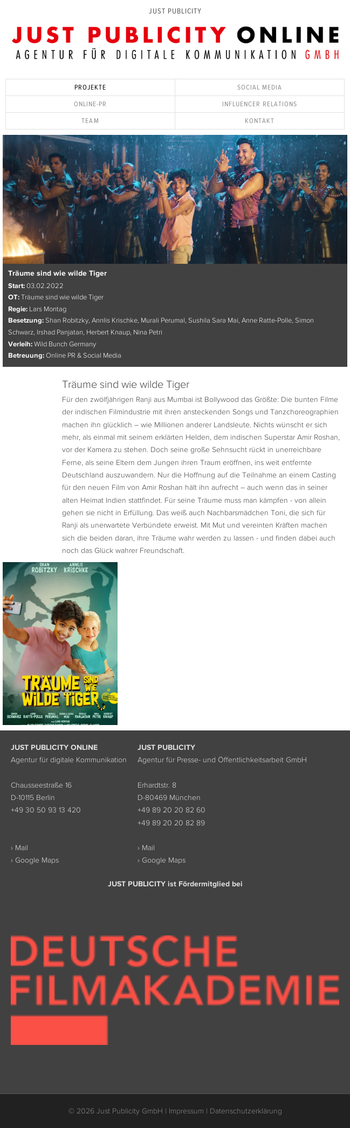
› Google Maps (35, 860)
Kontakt (259, 121)
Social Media (259, 87)
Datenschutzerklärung (246, 1110)
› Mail (19, 847)
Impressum (186, 1110)
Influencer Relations (260, 104)
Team (90, 121)
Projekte (90, 87)
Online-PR (90, 104)
